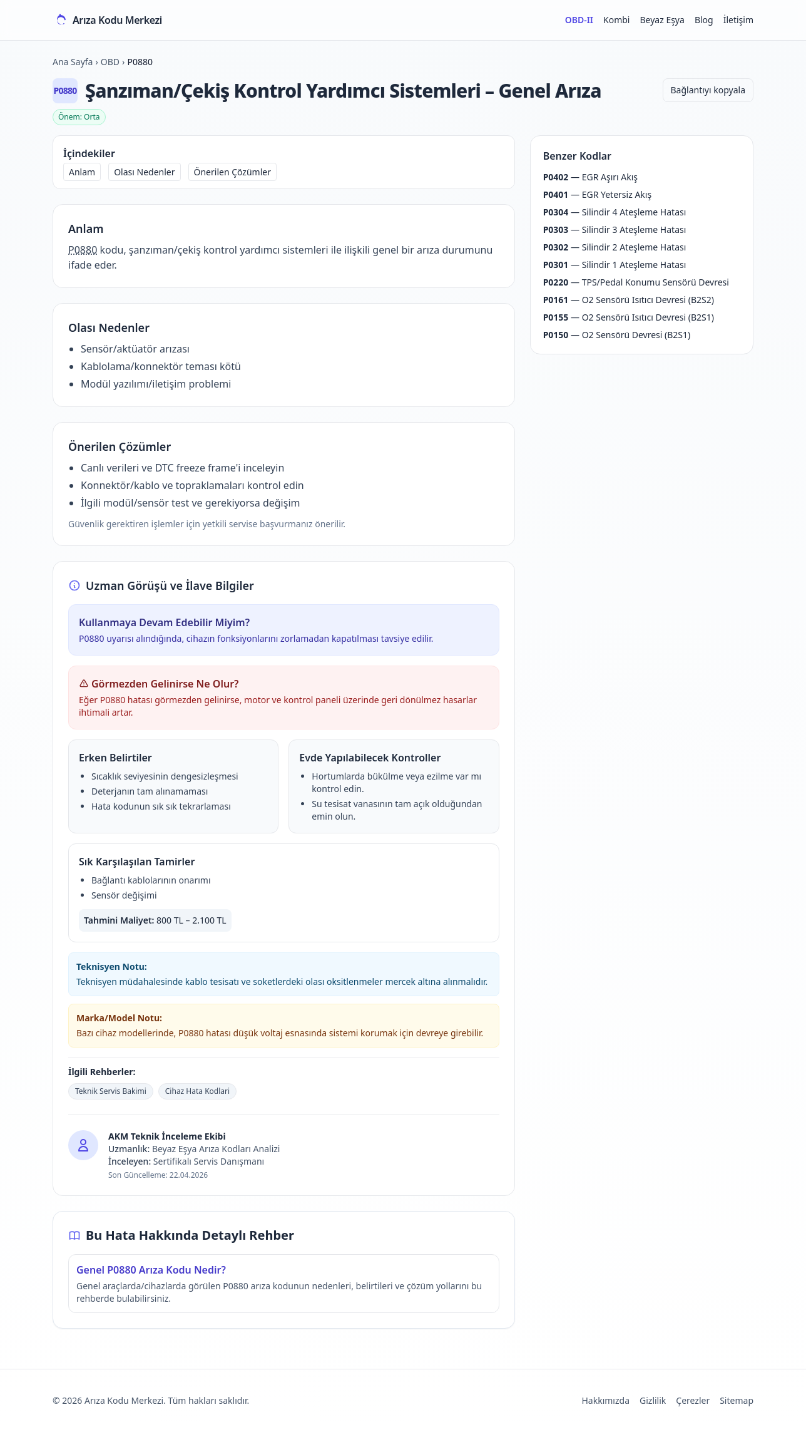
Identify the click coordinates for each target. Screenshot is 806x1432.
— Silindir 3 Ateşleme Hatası (614, 229)
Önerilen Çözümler (232, 172)
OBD (110, 62)
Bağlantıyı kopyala (708, 90)
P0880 (82, 250)
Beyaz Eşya (662, 20)
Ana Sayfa (73, 62)
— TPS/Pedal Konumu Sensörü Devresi (636, 282)
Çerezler (693, 1400)
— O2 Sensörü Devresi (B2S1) (617, 335)
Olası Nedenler (144, 172)
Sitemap (736, 1400)
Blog (704, 20)
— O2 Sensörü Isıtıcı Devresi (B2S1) (628, 317)
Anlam (82, 172)
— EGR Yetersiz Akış (597, 194)
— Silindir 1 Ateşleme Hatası (614, 264)
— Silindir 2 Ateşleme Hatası (614, 247)
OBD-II (579, 20)
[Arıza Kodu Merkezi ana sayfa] (107, 20)
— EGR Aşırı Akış (590, 177)
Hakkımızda (605, 1400)
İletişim (738, 20)
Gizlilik (653, 1400)
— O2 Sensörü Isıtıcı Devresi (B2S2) (628, 300)
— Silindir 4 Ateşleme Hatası (614, 212)
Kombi (616, 20)
